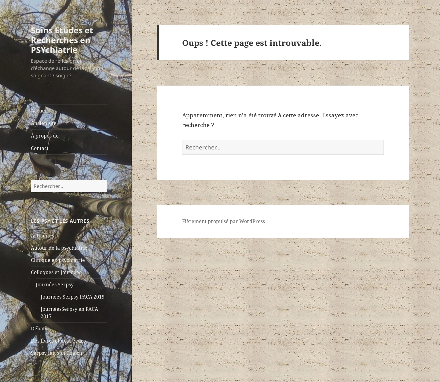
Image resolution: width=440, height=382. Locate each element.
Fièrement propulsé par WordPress (223, 221)
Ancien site (44, 123)
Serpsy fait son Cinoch (56, 353)
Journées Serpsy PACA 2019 (73, 296)
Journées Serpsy (55, 284)
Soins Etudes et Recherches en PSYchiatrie (62, 39)
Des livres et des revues (58, 340)
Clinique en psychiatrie (58, 260)
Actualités (42, 235)
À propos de (45, 135)
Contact (40, 148)
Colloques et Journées (56, 272)
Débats (39, 328)
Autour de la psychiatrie (59, 247)
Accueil (39, 110)
